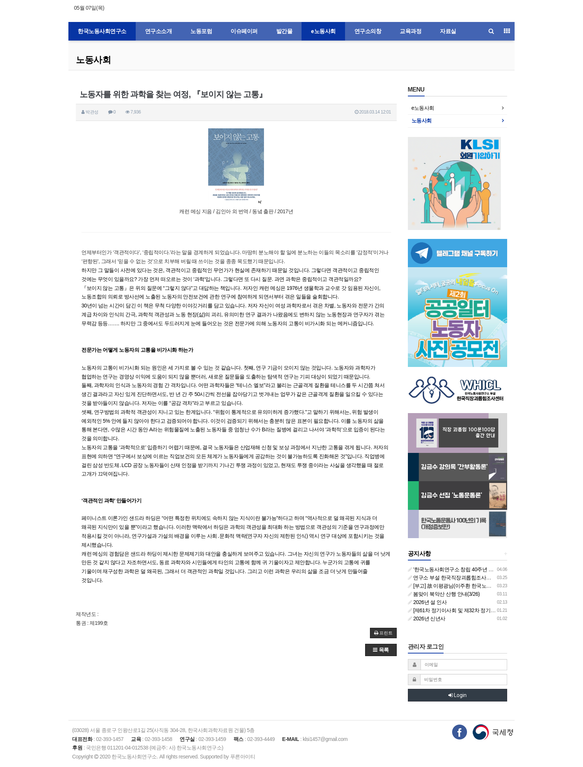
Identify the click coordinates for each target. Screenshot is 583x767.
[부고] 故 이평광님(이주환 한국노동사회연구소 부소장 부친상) (479, 586)
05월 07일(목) (89, 8)
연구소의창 (367, 31)
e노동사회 (323, 31)
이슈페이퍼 (244, 31)
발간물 (284, 31)
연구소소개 (158, 31)
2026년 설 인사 (427, 602)
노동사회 (93, 60)
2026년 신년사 (426, 618)
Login (457, 695)
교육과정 (410, 31)
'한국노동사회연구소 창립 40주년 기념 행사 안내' (465, 569)
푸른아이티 (242, 757)
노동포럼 (201, 31)
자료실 (448, 31)
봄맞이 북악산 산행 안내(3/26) (444, 594)
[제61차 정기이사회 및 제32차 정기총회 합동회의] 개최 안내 (477, 610)
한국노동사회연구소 (102, 31)
